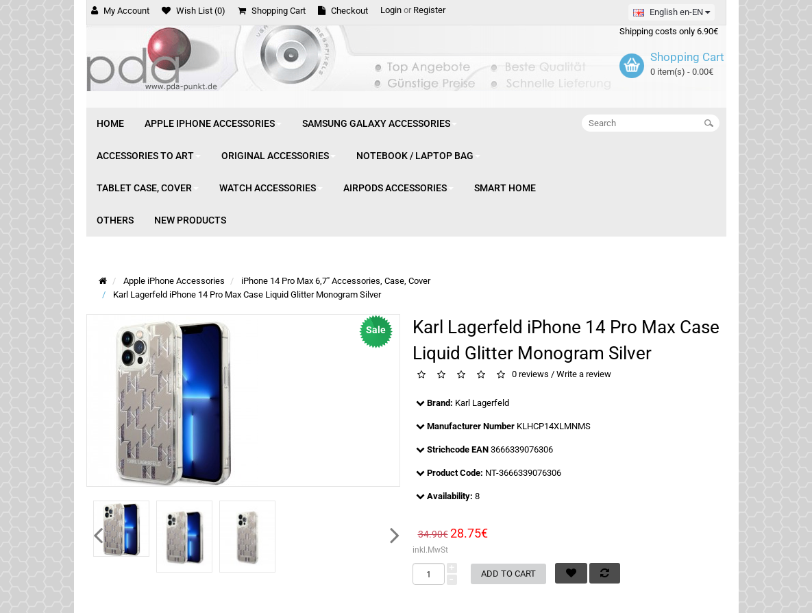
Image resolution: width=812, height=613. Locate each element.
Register (429, 10)
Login (391, 10)
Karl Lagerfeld (482, 403)
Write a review (583, 375)
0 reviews (530, 375)
